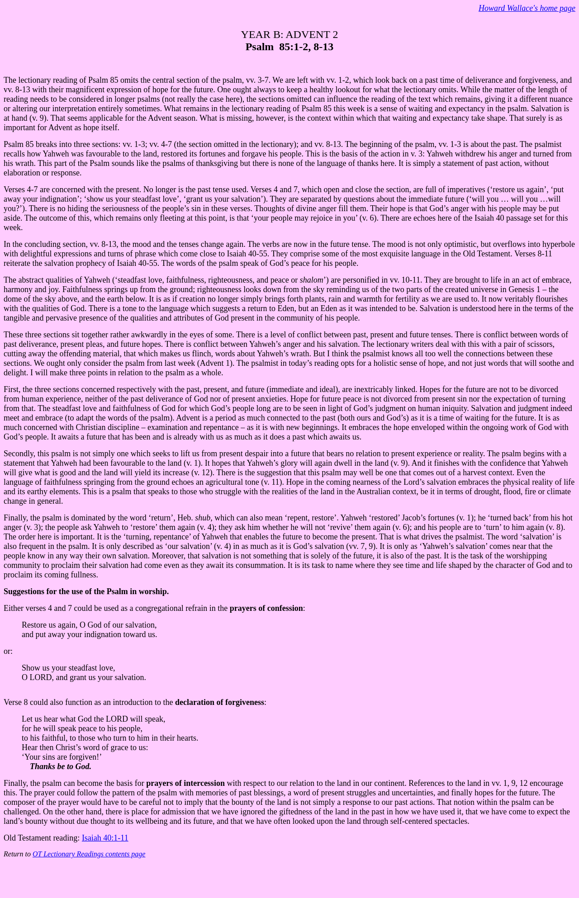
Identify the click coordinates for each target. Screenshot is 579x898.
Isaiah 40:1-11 (105, 837)
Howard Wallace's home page (527, 8)
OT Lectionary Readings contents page (89, 854)
